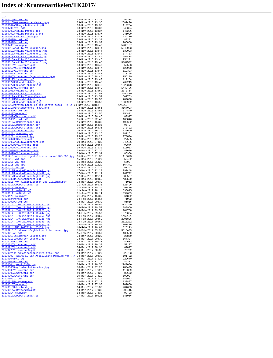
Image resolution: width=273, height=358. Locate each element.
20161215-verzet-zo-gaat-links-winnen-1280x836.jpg (38, 184)
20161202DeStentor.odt (17, 164)
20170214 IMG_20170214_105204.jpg (26, 246)
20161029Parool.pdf (15, 130)
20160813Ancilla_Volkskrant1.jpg (24, 58)
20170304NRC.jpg (13, 307)
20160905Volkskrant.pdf (18, 85)
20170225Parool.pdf (15, 287)
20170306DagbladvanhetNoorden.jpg (25, 317)
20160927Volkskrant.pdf (18, 102)
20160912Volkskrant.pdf (18, 92)
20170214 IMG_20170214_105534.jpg (26, 266)
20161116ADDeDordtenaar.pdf (21, 147)
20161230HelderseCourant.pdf (22, 212)
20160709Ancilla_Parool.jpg (21, 34)
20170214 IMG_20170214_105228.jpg (26, 249)
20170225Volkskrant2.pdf (18, 294)
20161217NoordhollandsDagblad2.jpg (26, 205)
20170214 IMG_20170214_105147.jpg (26, 242)
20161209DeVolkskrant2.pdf (20, 181)
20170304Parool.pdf (15, 311)
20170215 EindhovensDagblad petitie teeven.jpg (35, 273)
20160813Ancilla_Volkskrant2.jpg (24, 61)
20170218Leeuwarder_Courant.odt (24, 280)
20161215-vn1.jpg (13, 188)
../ (4, 17)
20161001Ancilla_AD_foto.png (22, 109)
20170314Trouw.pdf (14, 348)
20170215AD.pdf (12, 276)
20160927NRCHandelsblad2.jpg (22, 99)
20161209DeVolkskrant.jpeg (20, 171)
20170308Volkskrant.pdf (18, 321)
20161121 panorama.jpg (17, 157)
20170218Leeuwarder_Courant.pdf (24, 283)
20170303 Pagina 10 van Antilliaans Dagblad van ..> (38, 304)
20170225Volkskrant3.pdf (18, 297)
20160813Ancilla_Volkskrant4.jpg (24, 68)
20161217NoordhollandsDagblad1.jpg (26, 201)
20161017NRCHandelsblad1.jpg (22, 116)
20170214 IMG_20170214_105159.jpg (25, 270)
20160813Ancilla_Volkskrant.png (24, 54)
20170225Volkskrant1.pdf (18, 290)
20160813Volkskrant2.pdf (18, 78)
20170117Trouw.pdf (14, 222)
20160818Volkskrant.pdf (18, 82)
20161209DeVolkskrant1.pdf (20, 177)
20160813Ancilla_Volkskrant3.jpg (24, 65)
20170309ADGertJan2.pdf (18, 328)
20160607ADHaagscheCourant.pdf (23, 27)
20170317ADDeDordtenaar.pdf (21, 352)
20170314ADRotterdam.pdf (18, 345)
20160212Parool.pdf (15, 20)
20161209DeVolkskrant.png (19, 174)
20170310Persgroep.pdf (17, 335)
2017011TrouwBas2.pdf (16, 229)
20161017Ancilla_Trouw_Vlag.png (24, 112)
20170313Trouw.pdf (14, 338)
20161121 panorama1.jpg (18, 160)
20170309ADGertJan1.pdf (18, 324)
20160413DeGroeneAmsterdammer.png (25, 24)
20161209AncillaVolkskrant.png (23, 167)
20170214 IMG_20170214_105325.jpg (26, 259)
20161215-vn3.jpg (13, 194)
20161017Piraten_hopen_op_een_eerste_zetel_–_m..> (37, 123)
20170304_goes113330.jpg (18, 314)
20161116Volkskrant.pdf (18, 153)
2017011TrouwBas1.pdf (16, 225)
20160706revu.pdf (13, 30)
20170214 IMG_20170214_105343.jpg (26, 263)
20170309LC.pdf (12, 331)
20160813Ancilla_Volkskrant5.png (24, 71)
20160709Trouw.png (14, 51)
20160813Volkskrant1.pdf (18, 75)
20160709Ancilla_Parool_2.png (22, 37)
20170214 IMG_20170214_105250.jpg (26, 256)
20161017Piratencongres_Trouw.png (25, 126)
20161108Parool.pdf (15, 140)
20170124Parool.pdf (15, 235)
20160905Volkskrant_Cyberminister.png (28, 89)
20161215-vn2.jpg (13, 191)
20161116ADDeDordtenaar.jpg (21, 143)
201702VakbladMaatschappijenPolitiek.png (30, 300)
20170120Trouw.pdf (14, 232)
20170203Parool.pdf (15, 239)
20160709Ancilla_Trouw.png (20, 41)
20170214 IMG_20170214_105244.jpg (26, 253)
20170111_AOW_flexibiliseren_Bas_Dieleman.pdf (34, 215)
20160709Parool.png (15, 48)
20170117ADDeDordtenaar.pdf (21, 218)
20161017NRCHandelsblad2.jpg (22, 119)
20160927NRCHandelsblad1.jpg (22, 95)
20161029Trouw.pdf (14, 133)
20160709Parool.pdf (15, 44)
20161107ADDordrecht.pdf (18, 136)
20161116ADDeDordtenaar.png (21, 150)
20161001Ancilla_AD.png (18, 106)
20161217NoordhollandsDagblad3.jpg (26, 208)
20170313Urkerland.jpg (17, 341)
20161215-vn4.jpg (13, 198)
